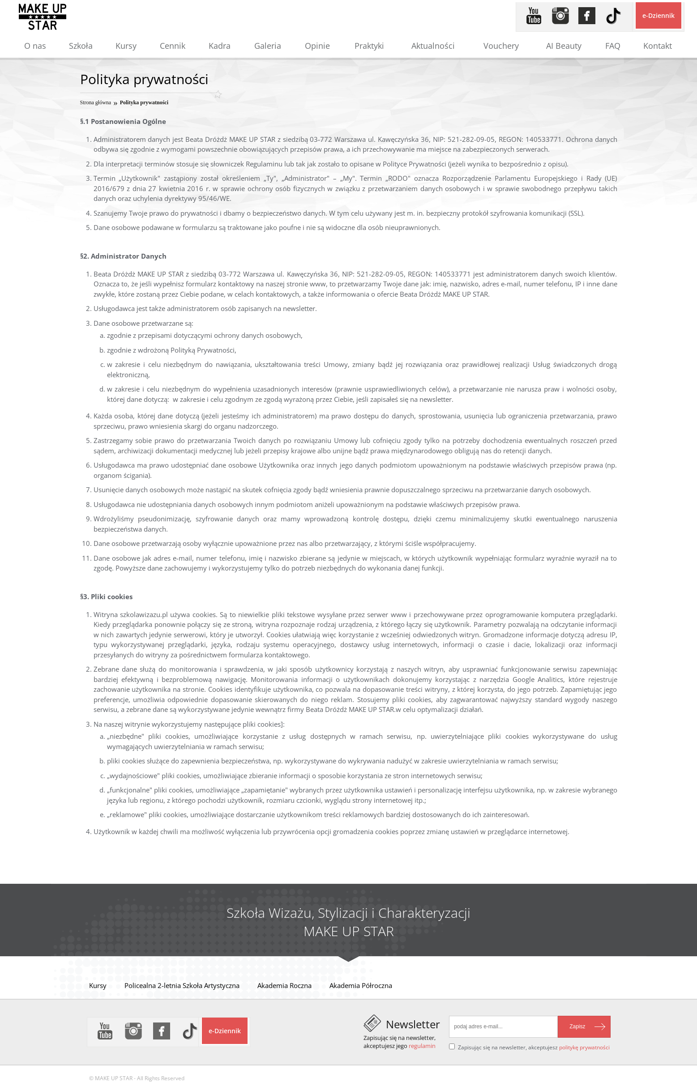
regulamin (422, 1046)
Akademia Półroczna (360, 985)
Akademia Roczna (284, 985)
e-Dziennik (658, 15)
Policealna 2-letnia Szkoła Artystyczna (181, 985)
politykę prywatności (584, 1047)
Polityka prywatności (144, 102)
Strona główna (95, 102)
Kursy (98, 985)
